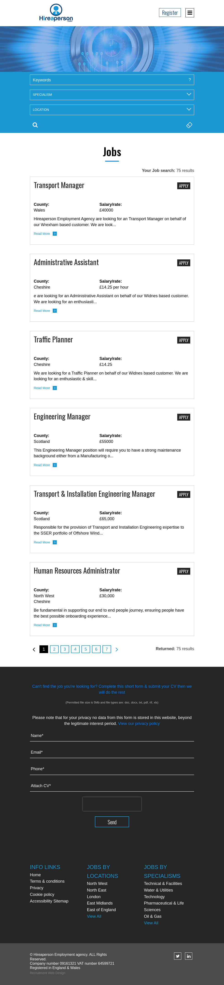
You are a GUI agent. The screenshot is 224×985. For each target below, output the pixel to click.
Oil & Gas (152, 916)
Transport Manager (59, 185)
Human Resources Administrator (77, 571)
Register (170, 12)
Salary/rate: (110, 204)
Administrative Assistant (66, 262)
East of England (101, 909)
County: (41, 204)
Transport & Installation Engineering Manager (94, 494)
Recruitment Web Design (47, 973)
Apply (183, 186)
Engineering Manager (62, 416)
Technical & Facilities (163, 883)
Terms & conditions (47, 881)
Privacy (36, 888)
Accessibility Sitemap (49, 901)
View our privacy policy (139, 723)
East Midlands (100, 903)
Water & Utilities (158, 890)
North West (97, 883)
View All (94, 916)
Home (35, 875)
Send (112, 822)
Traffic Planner (53, 339)
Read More (42, 233)
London (94, 897)
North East (96, 890)
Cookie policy (42, 894)
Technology (154, 897)
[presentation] (112, 804)
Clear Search (189, 125)
